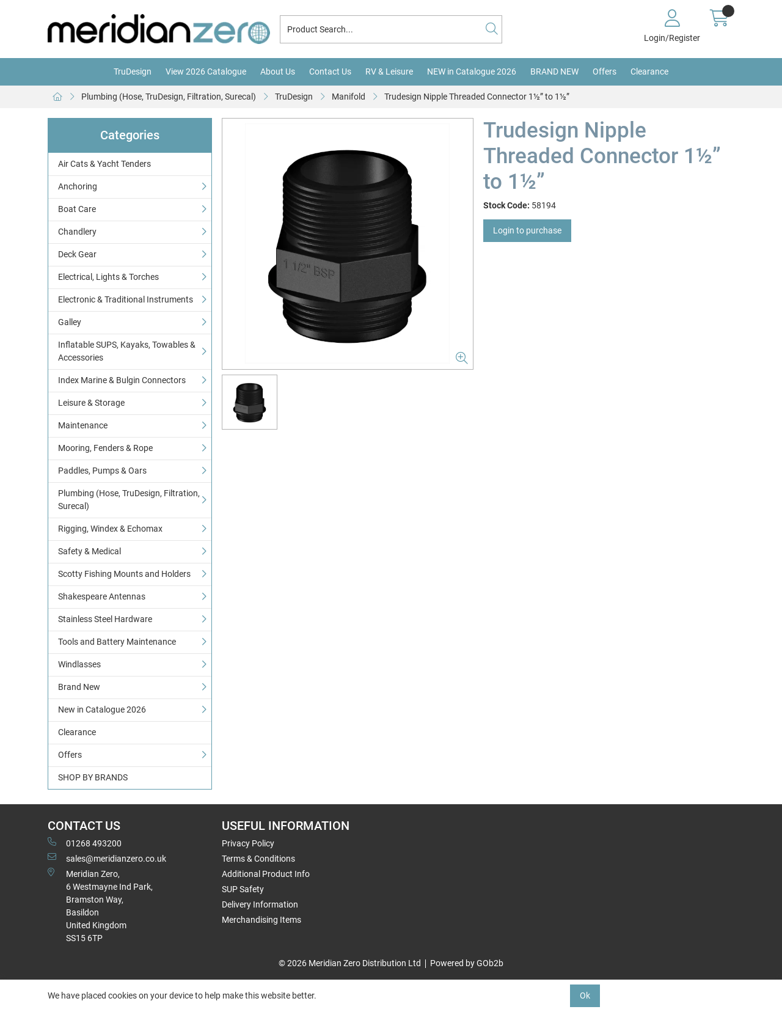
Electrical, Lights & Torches (108, 277)
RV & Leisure (389, 71)
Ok (585, 995)
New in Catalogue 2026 (102, 709)
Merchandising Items (261, 920)
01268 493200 (85, 842)
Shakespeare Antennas (101, 596)
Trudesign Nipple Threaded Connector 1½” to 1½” (476, 96)
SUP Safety (243, 889)
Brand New (79, 687)
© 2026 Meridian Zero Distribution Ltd (350, 963)
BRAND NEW (554, 71)
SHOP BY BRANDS (93, 777)
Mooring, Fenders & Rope (105, 448)
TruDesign (133, 71)
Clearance (649, 71)
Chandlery (77, 232)
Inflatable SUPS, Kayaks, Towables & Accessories (127, 351)
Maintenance (83, 425)
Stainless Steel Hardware (105, 619)
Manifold (348, 96)
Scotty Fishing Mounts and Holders (124, 574)
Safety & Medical (89, 551)
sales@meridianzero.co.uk (107, 858)
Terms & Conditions (258, 859)
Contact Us (330, 71)
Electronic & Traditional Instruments (125, 299)
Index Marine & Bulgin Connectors (122, 380)
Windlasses (79, 664)
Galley (69, 322)
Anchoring (77, 186)
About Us (277, 71)
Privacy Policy (248, 843)
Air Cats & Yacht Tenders (104, 164)
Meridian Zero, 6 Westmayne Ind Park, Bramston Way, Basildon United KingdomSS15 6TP (100, 905)
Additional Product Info (266, 874)
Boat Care (77, 209)
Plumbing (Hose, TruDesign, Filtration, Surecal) (168, 96)
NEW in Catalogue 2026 (471, 71)
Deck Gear (77, 254)
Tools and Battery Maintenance (117, 642)
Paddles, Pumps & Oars (102, 470)
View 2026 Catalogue (206, 71)
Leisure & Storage (91, 403)
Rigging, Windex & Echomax (110, 529)
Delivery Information (260, 904)
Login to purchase (527, 230)
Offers (604, 71)
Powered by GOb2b (466, 963)
